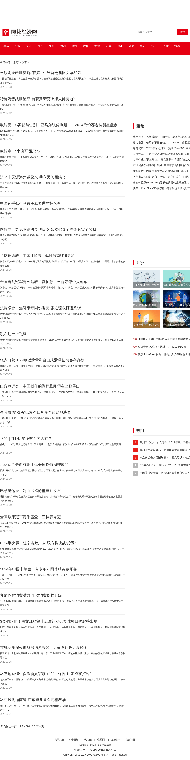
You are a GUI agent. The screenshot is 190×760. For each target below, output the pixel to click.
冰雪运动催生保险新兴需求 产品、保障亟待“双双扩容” (45, 674)
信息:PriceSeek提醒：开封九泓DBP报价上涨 (159, 304)
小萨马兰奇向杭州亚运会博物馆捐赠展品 (34, 464)
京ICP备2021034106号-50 (103, 750)
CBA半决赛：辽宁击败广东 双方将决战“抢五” (38, 543)
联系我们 (101, 739)
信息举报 (130, 739)
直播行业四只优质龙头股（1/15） (153, 324)
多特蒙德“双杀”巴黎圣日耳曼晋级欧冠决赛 (35, 412)
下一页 (40, 726)
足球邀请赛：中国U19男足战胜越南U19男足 (37, 255)
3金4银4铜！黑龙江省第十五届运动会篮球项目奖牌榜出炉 (48, 621)
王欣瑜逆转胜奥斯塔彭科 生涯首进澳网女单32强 (40, 73)
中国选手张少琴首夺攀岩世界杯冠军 (30, 203)
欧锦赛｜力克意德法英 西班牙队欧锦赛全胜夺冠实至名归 (48, 229)
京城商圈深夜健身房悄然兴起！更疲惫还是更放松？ (43, 647)
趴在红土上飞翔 (13, 334)
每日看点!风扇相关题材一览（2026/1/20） (163, 346)
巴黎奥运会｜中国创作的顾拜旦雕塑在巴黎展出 (40, 386)
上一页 (13, 726)
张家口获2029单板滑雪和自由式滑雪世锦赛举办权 (42, 360)
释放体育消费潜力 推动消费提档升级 (31, 595)
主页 (16, 62)
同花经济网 (79, 750)
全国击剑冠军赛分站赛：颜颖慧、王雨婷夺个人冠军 (43, 282)
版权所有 (115, 739)
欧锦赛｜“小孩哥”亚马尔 (20, 151)
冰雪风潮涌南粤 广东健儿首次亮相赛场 (33, 700)
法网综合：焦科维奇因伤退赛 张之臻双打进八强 (40, 308)
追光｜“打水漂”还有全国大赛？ (26, 438)
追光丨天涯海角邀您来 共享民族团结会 (33, 177)
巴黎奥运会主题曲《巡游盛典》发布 (30, 491)
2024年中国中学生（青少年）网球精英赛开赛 (38, 569)
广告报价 (73, 739)
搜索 (182, 32)
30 (33, 726)
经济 (140, 263)
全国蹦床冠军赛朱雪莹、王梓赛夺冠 (30, 517)
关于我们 (59, 739)
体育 (24, 62)
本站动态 (87, 739)
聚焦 (140, 126)
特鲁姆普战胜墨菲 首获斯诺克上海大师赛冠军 (38, 99)
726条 (4, 726)
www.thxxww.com (96, 755)
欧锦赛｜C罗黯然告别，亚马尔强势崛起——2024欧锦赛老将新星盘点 (59, 125)
